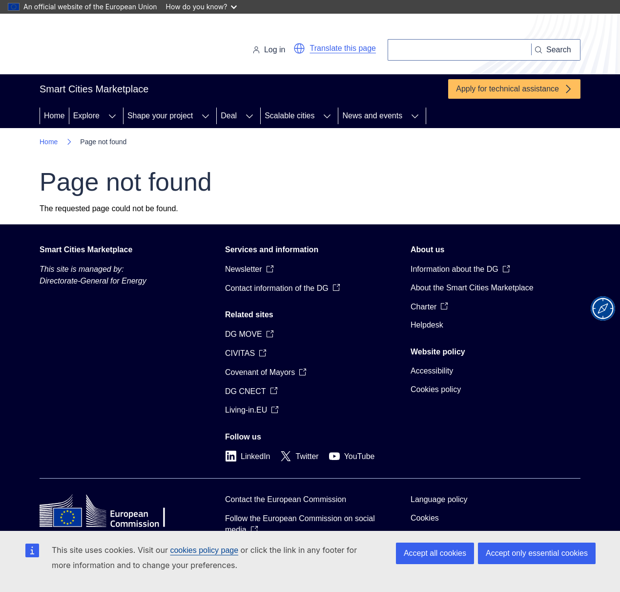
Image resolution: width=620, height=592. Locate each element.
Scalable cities (289, 115)
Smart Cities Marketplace (86, 249)
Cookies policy (436, 389)
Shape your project (160, 115)
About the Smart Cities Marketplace (472, 288)
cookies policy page (204, 550)
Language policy (439, 499)
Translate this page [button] (343, 48)
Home (54, 115)
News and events (372, 115)
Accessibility (432, 371)
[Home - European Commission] (107, 46)
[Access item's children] (112, 116)
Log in (269, 49)
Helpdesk (427, 325)
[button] (299, 48)
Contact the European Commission (285, 499)
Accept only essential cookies (537, 553)
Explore (86, 115)
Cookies (425, 518)
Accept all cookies (435, 553)
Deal (229, 115)
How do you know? (201, 6)
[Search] (460, 50)
